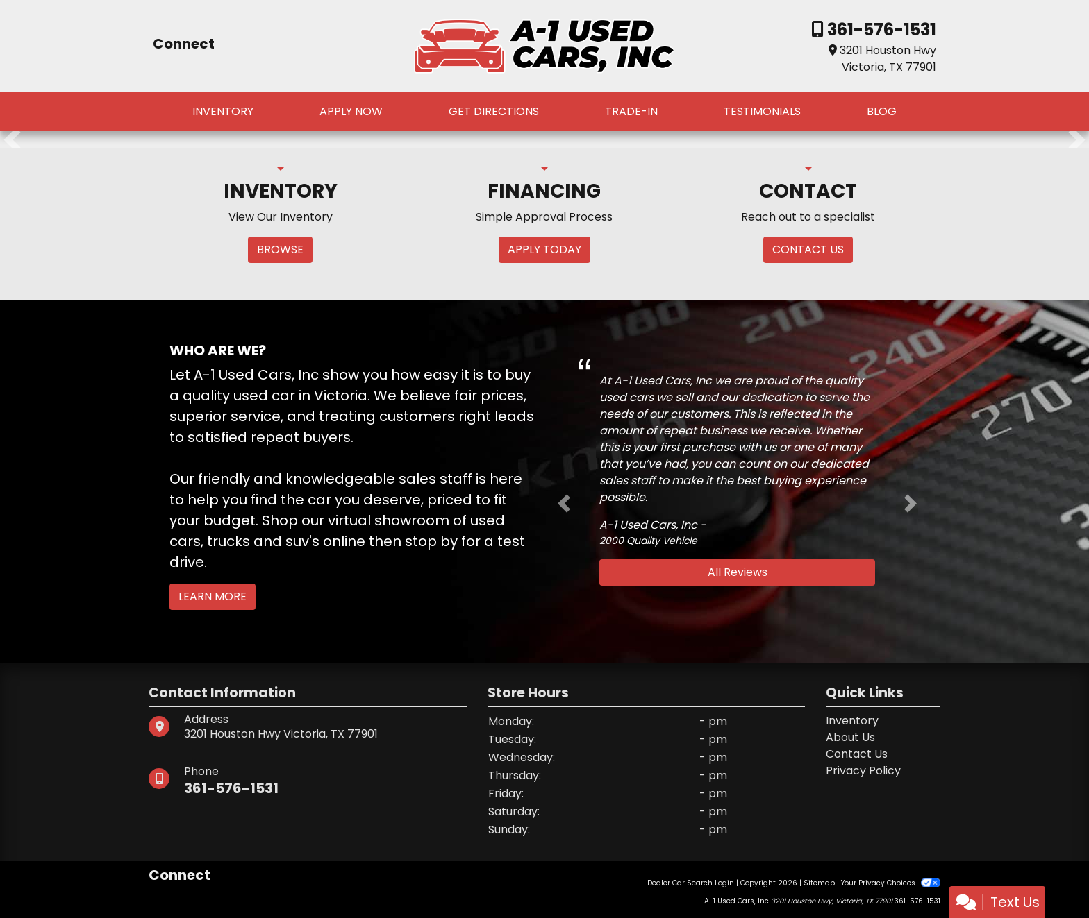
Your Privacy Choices (890, 883)
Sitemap (819, 883)
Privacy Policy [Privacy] (863, 771)
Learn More (212, 596)
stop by (431, 541)
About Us (850, 737)
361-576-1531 (880, 29)
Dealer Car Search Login (690, 883)
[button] (12, 139)
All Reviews (737, 572)
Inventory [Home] (852, 721)
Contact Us (857, 754)
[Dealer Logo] (544, 45)
